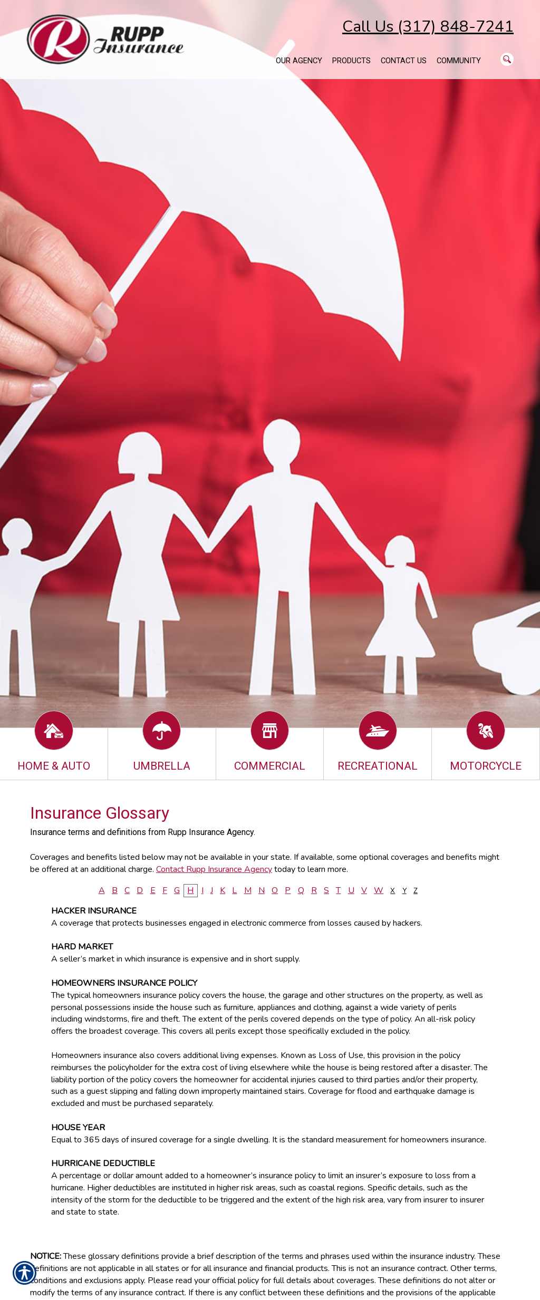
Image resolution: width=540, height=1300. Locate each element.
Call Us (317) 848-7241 (428, 26)
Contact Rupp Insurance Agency (214, 869)
